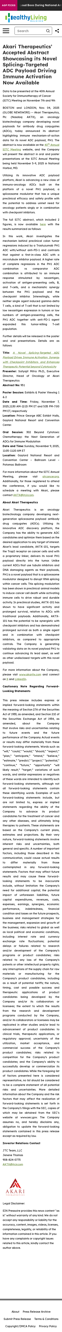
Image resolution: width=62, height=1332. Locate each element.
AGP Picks (8, 5)
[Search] (29, 31)
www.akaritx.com (30, 674)
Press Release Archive (37, 1311)
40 (46, 144)
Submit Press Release (17, 1319)
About (15, 1311)
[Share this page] (57, 30)
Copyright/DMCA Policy (20, 1326)
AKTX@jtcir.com (23, 495)
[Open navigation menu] (6, 30)
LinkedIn (20, 679)
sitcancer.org (50, 476)
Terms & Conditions (46, 1319)
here (43, 224)
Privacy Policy (48, 1326)
